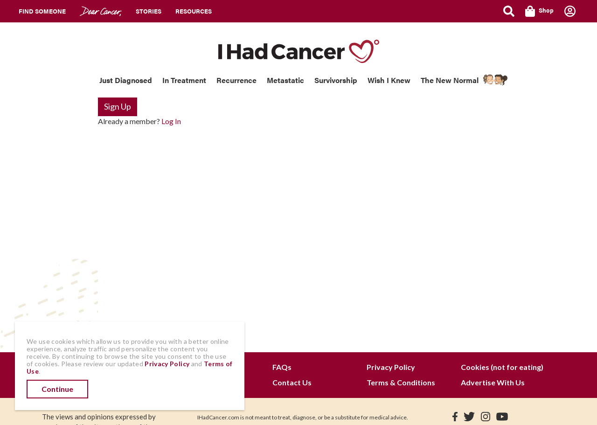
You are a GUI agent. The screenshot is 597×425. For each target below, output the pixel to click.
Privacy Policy (391, 366)
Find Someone (42, 11)
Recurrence (236, 80)
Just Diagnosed (125, 80)
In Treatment (184, 80)
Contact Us (292, 382)
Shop (539, 11)
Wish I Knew (389, 80)
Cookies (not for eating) (502, 366)
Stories (148, 11)
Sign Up (117, 106)
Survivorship (335, 80)
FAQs (282, 366)
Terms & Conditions (401, 382)
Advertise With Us (493, 382)
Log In (171, 121)
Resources (193, 11)
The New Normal (450, 80)
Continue (57, 388)
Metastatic (285, 80)
